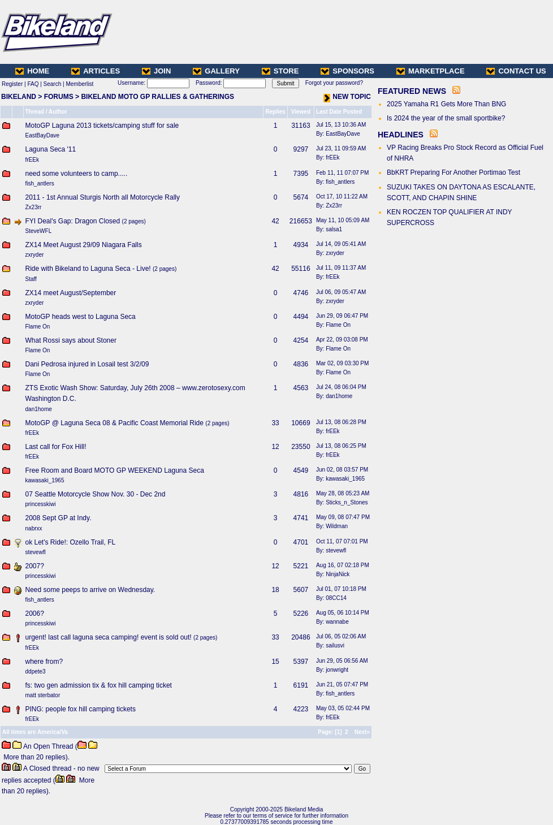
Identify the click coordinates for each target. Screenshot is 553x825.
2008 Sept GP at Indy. (58, 518)
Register (12, 84)
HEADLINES (401, 134)
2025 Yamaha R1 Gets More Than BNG (446, 104)
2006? (34, 613)
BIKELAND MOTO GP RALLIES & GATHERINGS (157, 97)
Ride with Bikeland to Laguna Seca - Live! (88, 269)
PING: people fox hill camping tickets (80, 709)
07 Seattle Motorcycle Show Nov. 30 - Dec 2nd (95, 494)
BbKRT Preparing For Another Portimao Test (453, 172)
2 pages (134, 221)
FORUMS (59, 97)
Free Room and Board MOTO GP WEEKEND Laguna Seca (114, 470)
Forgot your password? (334, 83)
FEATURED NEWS (412, 91)
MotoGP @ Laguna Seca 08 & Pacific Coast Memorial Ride (114, 423)
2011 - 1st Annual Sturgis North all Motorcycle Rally (102, 197)
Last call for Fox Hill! (56, 447)
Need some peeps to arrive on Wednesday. (90, 590)
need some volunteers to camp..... (76, 174)
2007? (34, 566)
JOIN (156, 71)
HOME (32, 71)
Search (53, 84)
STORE (280, 71)
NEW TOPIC (347, 97)
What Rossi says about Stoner (70, 340)
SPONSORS (347, 71)
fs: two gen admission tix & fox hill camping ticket (98, 685)
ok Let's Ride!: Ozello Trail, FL (70, 542)
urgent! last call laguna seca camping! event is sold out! (108, 637)
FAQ (32, 84)
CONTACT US (516, 71)
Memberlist (79, 84)
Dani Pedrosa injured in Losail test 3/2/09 (87, 364)
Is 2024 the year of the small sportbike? (446, 118)
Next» (362, 732)
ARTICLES (95, 71)
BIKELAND (18, 97)
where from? (44, 662)
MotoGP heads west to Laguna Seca (80, 317)
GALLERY (216, 71)
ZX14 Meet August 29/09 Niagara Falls (83, 245)
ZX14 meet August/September (70, 293)
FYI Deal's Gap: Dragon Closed (72, 221)
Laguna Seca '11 (50, 149)
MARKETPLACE (430, 71)
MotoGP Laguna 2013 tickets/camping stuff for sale (102, 125)
